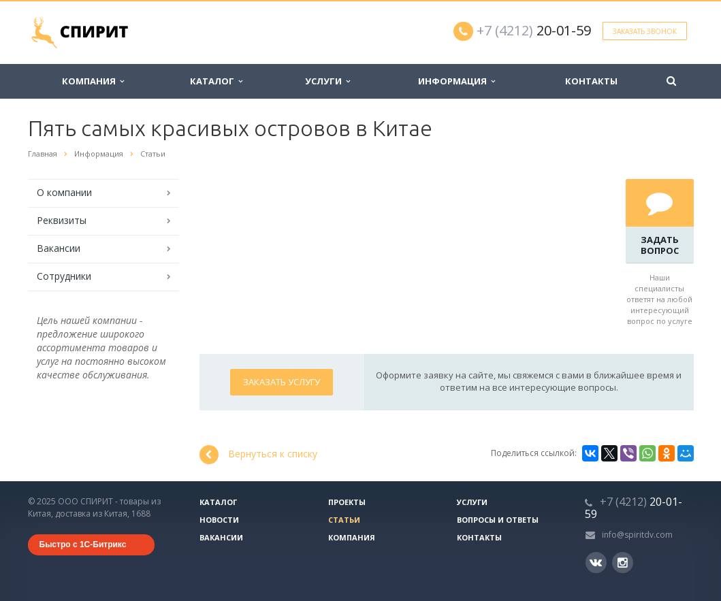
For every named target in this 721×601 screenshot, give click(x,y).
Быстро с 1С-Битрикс (83, 544)
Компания (93, 81)
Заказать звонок (645, 31)
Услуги (327, 81)
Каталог (216, 81)
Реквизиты (61, 220)
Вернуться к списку (258, 454)
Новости (219, 520)
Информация (456, 81)
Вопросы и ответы (498, 520)
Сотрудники (64, 276)
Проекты (347, 502)
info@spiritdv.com (637, 534)
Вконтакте (596, 562)
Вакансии (58, 248)
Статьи (344, 520)
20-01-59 (534, 30)
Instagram (623, 562)
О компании (64, 192)
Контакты (591, 81)
